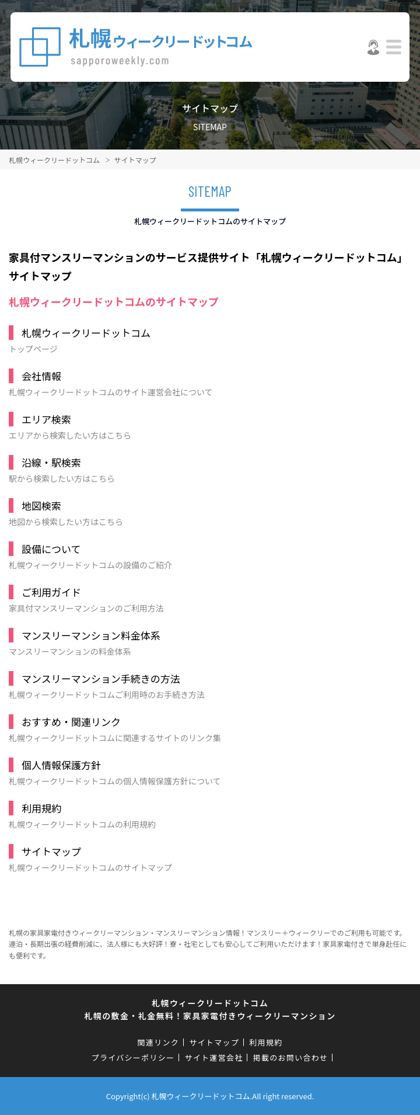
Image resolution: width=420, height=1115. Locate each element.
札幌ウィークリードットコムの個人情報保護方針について (206, 772)
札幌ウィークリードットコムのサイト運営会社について (206, 383)
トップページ (206, 340)
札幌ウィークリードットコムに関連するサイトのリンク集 (206, 729)
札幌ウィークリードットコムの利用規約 (206, 815)
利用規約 (265, 1042)
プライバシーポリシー (133, 1057)
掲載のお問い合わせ (290, 1057)
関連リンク (159, 1042)
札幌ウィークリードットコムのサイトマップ (206, 858)
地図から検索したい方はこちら (206, 512)
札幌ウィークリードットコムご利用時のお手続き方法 (206, 685)
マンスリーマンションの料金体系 (206, 642)
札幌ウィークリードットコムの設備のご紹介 (206, 556)
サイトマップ (214, 1042)
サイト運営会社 (213, 1057)
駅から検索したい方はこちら (206, 469)
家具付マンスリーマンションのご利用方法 (206, 599)
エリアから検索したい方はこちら (206, 426)
